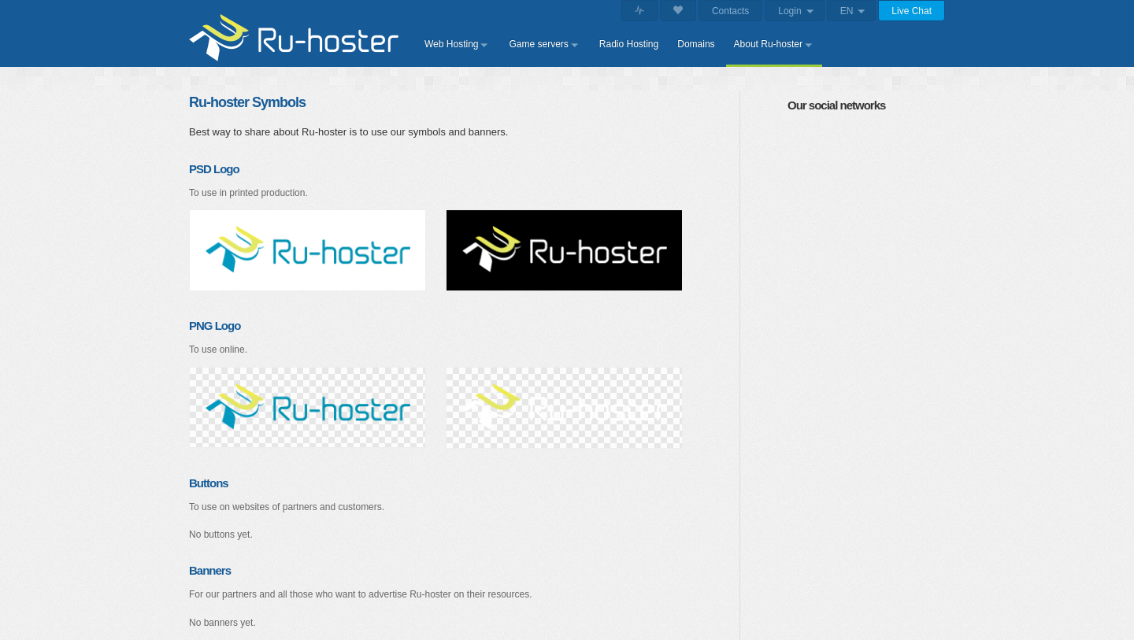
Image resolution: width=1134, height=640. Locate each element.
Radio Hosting (628, 44)
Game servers (538, 44)
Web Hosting (451, 44)
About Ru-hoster (768, 44)
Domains (695, 44)
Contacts (730, 11)
